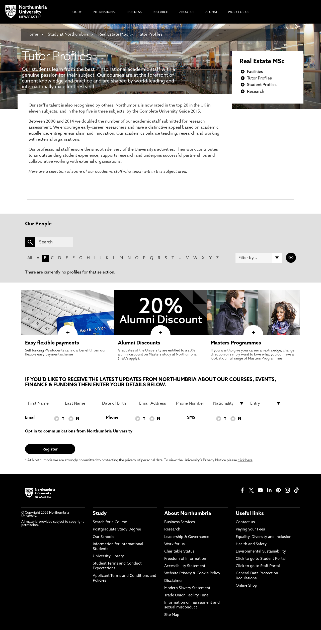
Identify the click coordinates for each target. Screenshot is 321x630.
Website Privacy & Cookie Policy (192, 573)
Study (100, 513)
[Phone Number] (192, 403)
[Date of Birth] (118, 403)
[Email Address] (155, 403)
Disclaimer (173, 581)
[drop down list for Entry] (266, 403)
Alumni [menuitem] (211, 12)
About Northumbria (187, 513)
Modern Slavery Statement (187, 588)
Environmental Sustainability (261, 552)
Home (32, 35)
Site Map (171, 615)
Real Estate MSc (113, 35)
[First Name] (44, 403)
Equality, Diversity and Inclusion (263, 537)
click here (245, 460)
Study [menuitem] (77, 12)
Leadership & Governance (186, 537)
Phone (112, 418)
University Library (108, 556)
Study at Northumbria (68, 35)
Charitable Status (179, 552)
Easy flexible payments (52, 343)
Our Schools (103, 537)
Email (30, 418)
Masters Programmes (236, 343)
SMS (191, 418)
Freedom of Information (185, 559)
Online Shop (246, 586)
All (29, 258)
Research (255, 92)
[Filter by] (258, 258)
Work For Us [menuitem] (238, 12)
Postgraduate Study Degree (117, 529)
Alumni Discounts (139, 343)
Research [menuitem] (160, 12)
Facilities (255, 72)
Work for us (174, 544)
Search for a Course (110, 522)
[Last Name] (80, 403)
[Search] (54, 242)
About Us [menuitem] (186, 12)
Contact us (245, 522)
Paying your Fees (250, 529)
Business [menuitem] (134, 12)
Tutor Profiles (150, 35)
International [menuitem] (104, 12)
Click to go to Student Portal (261, 559)
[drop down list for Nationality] (229, 403)
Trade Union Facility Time (186, 595)
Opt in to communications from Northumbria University (78, 431)
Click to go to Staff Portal (258, 566)
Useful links (250, 513)
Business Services (179, 522)
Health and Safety (251, 544)
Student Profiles (262, 85)
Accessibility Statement (184, 566)
